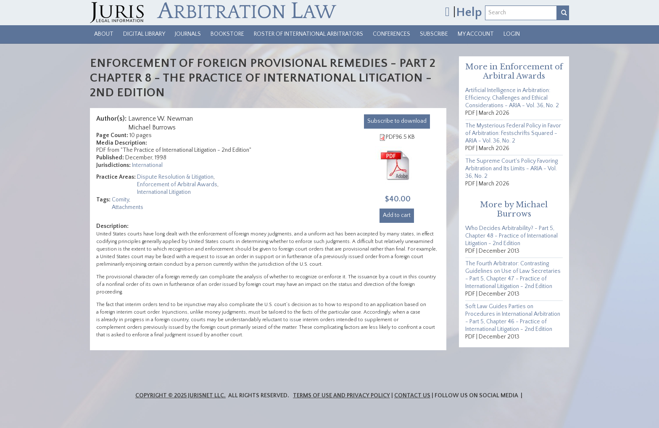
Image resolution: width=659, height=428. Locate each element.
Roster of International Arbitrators (308, 34)
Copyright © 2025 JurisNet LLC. (180, 395)
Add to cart (397, 215)
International (147, 165)
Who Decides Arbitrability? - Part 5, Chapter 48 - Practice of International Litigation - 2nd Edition (511, 236)
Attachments (127, 207)
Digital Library (144, 34)
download (397, 121)
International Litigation (164, 192)
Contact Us (412, 395)
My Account (476, 34)
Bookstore (227, 34)
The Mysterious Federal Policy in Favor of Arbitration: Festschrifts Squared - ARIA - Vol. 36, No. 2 (513, 133)
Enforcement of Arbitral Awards (177, 184)
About (103, 34)
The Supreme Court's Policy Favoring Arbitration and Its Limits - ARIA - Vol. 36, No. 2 (511, 169)
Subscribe (434, 34)
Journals (188, 34)
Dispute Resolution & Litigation (175, 177)
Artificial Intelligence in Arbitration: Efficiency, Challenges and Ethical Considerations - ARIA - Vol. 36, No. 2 (512, 98)
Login (511, 34)
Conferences (391, 34)
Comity (120, 199)
